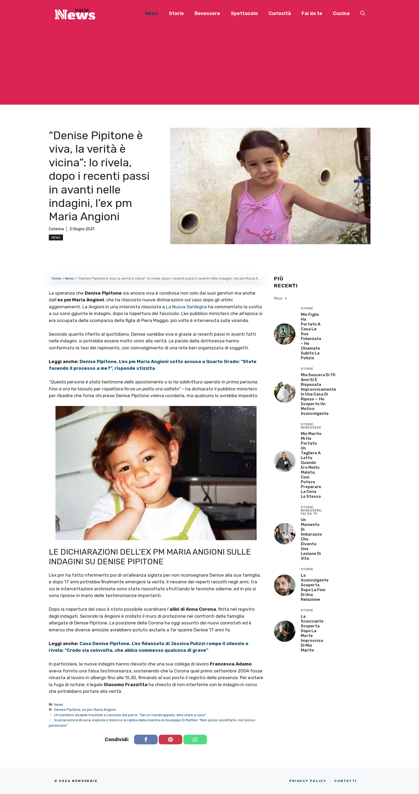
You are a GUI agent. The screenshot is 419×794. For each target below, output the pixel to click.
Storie (176, 13)
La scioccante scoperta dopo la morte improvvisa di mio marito (312, 633)
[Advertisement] (209, 67)
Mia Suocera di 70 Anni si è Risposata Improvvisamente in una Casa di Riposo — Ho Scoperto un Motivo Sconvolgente (318, 394)
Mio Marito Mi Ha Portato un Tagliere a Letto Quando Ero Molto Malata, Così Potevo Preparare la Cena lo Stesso (311, 465)
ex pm (87, 710)
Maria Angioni (105, 710)
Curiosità (280, 13)
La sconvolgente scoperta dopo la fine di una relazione (315, 587)
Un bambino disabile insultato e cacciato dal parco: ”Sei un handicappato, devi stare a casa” (130, 715)
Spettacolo (244, 13)
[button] (362, 13)
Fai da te (312, 13)
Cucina (341, 13)
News (151, 13)
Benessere (207, 13)
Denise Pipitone (67, 710)
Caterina (56, 229)
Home (56, 278)
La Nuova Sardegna (186, 306)
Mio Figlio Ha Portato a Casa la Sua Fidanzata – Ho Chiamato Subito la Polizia (311, 336)
